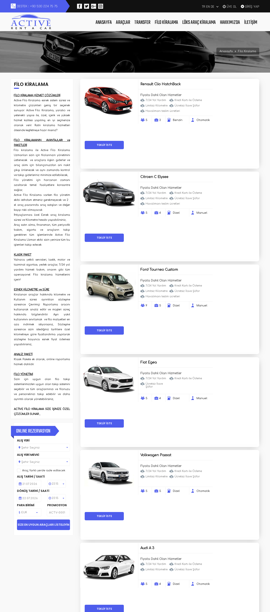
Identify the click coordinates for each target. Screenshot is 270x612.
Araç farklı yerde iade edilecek (43, 470)
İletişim (250, 22)
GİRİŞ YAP (252, 6)
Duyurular (104, 575)
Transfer (142, 22)
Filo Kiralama (166, 22)
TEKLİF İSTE (236, 101)
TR (203, 6)
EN (208, 6)
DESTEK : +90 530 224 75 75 (37, 6)
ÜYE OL (232, 6)
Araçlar (123, 22)
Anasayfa (104, 22)
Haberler (149, 569)
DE (212, 6)
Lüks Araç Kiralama (199, 22)
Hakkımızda (230, 22)
